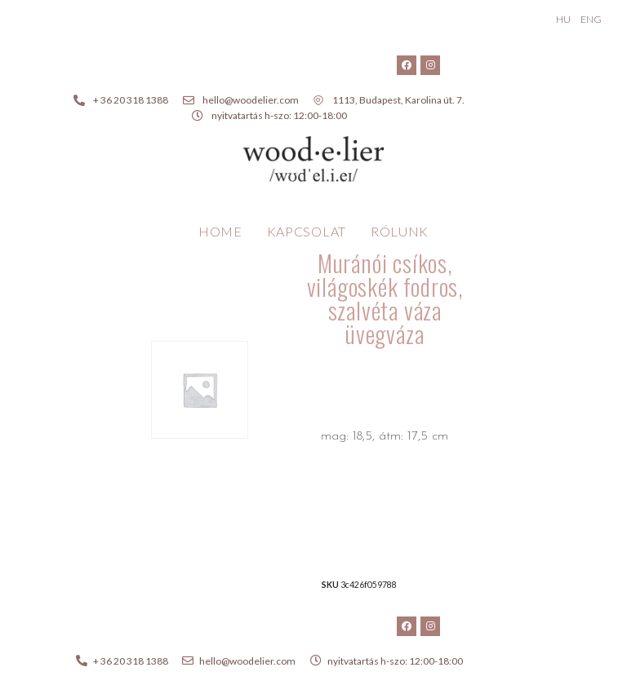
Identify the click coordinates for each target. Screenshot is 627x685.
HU (563, 19)
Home (220, 231)
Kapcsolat (306, 231)
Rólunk (400, 231)
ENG (591, 19)
